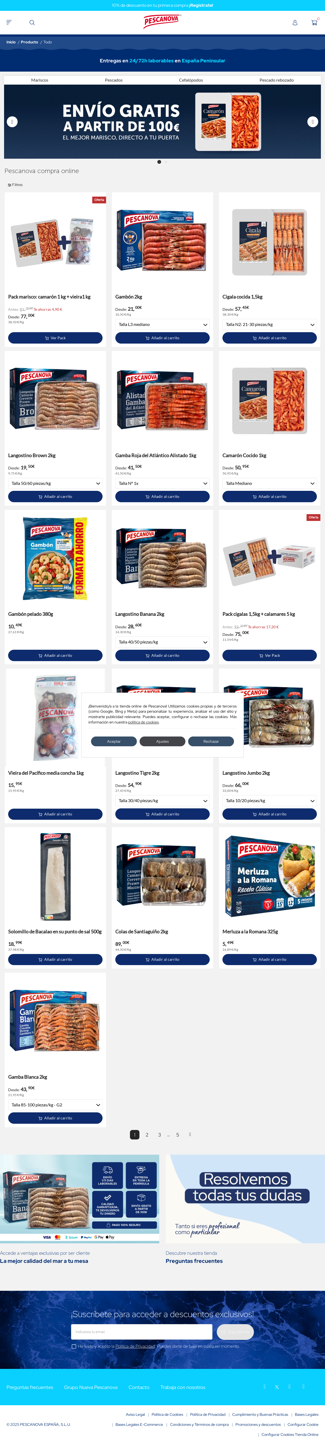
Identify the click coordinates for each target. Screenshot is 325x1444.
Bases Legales (306, 1414)
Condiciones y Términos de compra (199, 1424)
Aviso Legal (135, 1414)
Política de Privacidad (135, 1346)
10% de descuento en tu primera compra (162, 5)
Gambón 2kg (128, 297)
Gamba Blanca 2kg (27, 1077)
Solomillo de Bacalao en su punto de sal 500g (54, 931)
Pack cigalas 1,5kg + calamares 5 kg (258, 614)
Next (312, 121)
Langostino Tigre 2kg (137, 773)
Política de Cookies (167, 1414)
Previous (12, 121)
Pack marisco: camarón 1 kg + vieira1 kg (49, 297)
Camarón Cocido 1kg (244, 455)
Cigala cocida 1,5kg (242, 297)
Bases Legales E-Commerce (139, 1424)
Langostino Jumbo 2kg (246, 773)
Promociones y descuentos (258, 1424)
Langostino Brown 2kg (31, 455)
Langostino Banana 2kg (139, 614)
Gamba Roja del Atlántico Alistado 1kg (155, 455)
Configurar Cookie (303, 1424)
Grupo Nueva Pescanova (90, 1387)
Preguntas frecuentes (30, 1387)
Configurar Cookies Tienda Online (290, 1434)
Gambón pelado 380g (30, 614)
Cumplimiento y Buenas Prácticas (260, 1414)
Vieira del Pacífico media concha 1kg (46, 773)
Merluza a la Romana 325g (250, 931)
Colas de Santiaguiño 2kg (141, 931)
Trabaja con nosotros (182, 1387)
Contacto (139, 1387)
